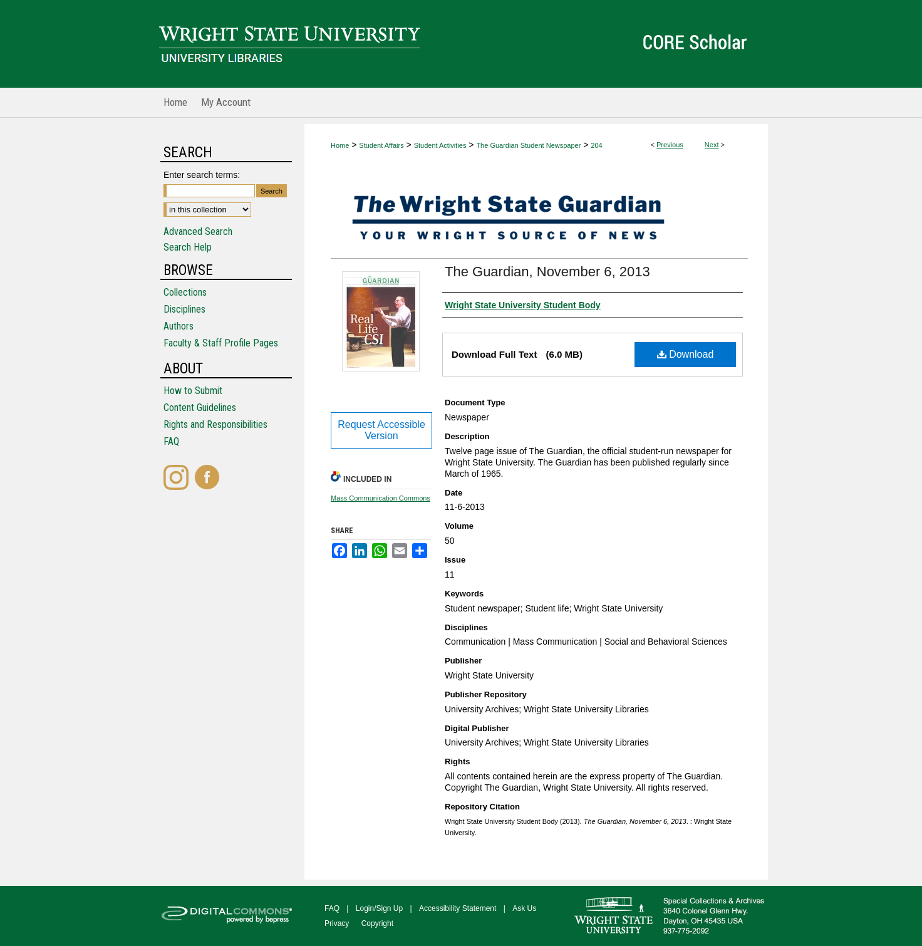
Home (340, 145)
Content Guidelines (199, 407)
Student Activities (440, 145)
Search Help (187, 247)
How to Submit (192, 391)
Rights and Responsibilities (215, 424)
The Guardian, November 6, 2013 (547, 271)
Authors (178, 326)
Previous (669, 144)
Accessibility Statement (457, 908)
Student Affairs (381, 145)
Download (685, 354)
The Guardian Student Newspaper (528, 145)
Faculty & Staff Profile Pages (220, 343)
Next (712, 144)
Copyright (377, 923)
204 (596, 145)
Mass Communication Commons (380, 498)
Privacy (336, 923)
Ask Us (524, 908)
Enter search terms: (201, 175)
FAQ (171, 441)
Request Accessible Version (381, 430)
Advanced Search (197, 231)
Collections (185, 292)
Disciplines (184, 309)
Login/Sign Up (379, 908)
